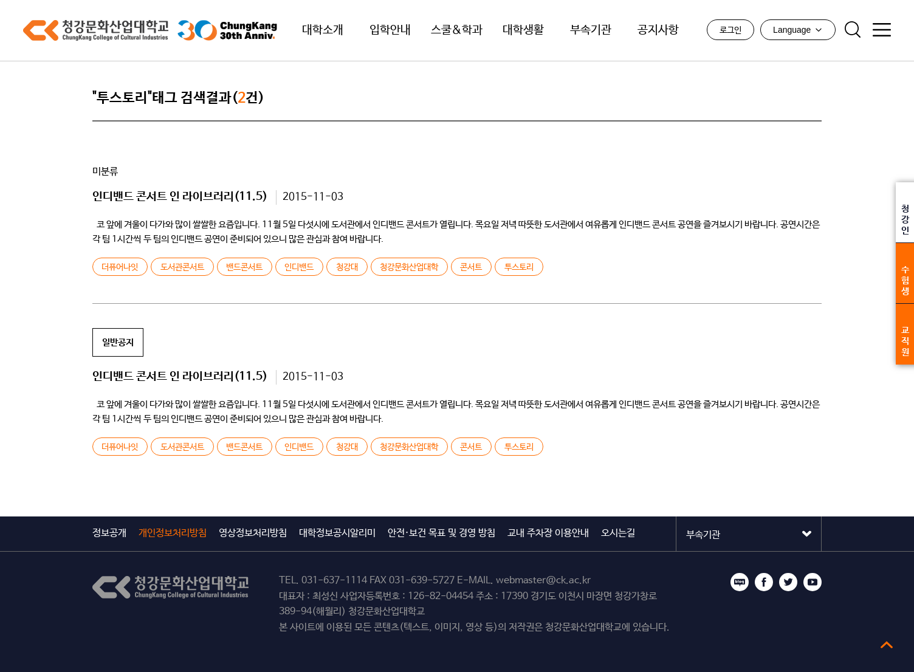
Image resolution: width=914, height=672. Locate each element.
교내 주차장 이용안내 (548, 533)
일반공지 (118, 342)
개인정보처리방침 (173, 533)
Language (798, 30)
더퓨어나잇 (119, 267)
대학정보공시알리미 (337, 533)
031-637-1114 (334, 580)
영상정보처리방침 (253, 533)
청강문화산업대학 (409, 267)
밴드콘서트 (244, 267)
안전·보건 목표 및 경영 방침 (441, 533)
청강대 (347, 267)
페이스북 (764, 582)
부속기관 (590, 30)
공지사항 (658, 30)
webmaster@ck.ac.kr (543, 580)
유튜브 (812, 582)
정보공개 (109, 533)
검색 (853, 30)
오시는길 (618, 533)
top (886, 644)
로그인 (730, 30)
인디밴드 (299, 267)
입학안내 (390, 30)
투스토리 (519, 267)
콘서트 (471, 267)
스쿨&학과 (457, 30)
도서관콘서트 (182, 267)
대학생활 (523, 30)
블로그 (739, 582)
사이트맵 (882, 30)
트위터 (788, 582)
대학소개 (322, 30)
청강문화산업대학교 (95, 30)
